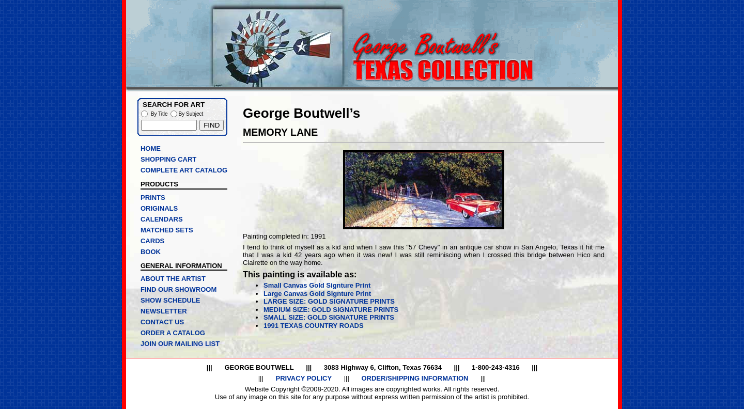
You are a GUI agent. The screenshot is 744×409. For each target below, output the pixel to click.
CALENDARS (162, 219)
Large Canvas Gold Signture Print (317, 293)
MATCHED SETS (167, 230)
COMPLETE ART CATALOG (184, 170)
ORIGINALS (159, 208)
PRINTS (153, 197)
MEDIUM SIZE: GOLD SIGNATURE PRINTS (331, 309)
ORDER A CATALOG (173, 333)
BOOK (151, 252)
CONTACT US (162, 322)
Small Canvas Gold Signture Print (317, 285)
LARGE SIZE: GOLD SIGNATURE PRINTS (329, 301)
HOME (151, 148)
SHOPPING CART (168, 159)
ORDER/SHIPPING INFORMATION (414, 378)
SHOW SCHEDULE (170, 300)
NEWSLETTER (164, 311)
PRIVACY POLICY (303, 378)
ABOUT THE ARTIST (173, 278)
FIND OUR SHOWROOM (178, 289)
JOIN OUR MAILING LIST (180, 344)
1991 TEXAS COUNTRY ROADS (314, 325)
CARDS (152, 241)
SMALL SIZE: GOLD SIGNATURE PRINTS (329, 317)
